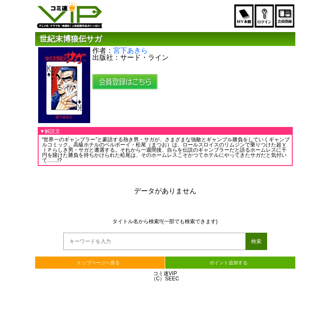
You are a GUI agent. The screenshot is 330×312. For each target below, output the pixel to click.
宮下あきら (130, 50)
